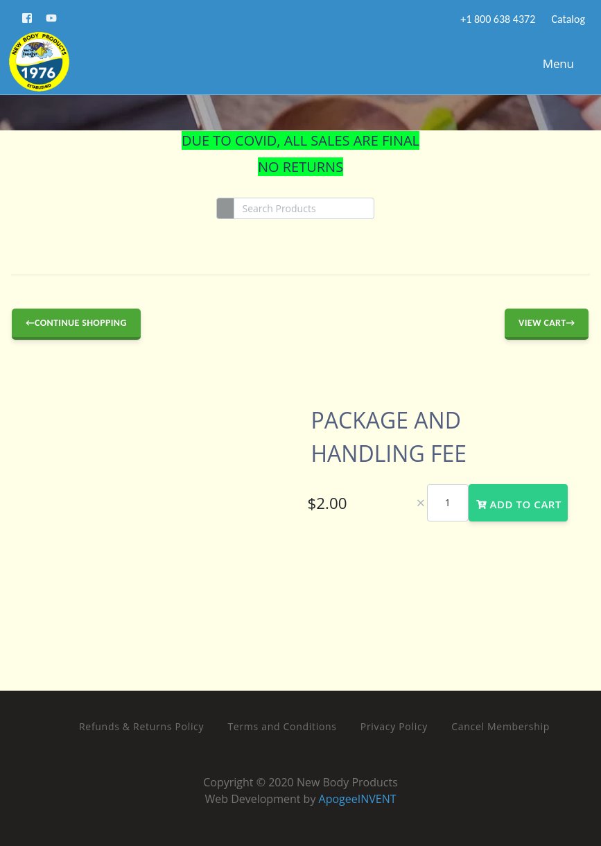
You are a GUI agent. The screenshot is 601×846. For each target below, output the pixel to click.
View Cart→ (547, 323)
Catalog (567, 19)
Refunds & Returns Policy (141, 726)
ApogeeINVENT (358, 798)
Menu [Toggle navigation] (551, 63)
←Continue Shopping (76, 323)
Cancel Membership (500, 726)
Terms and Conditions (281, 726)
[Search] (304, 208)
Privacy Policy (394, 726)
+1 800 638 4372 (497, 19)
